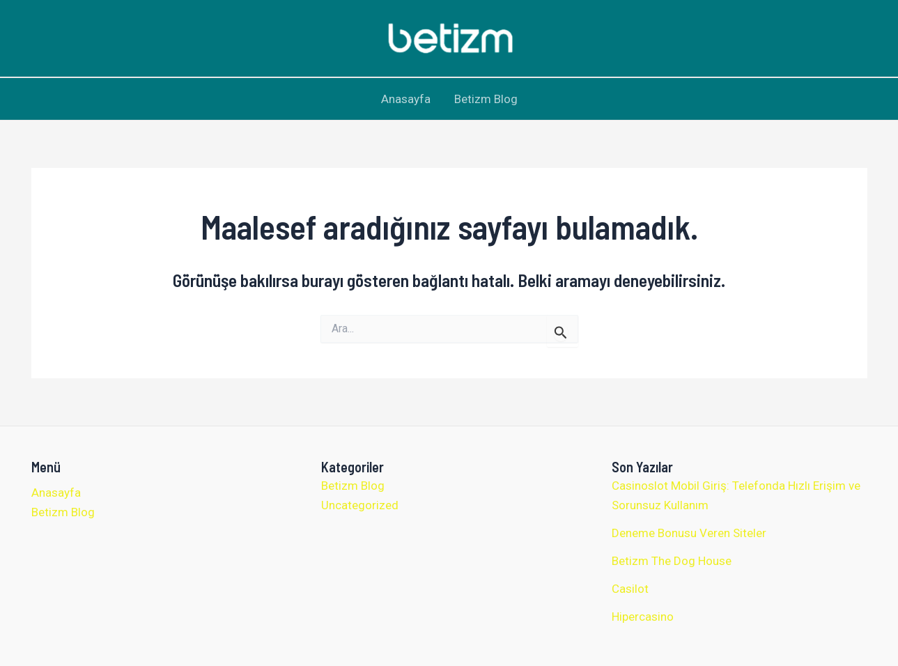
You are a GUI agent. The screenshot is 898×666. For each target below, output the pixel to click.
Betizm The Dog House (671, 561)
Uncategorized (359, 505)
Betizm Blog (486, 99)
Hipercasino (643, 617)
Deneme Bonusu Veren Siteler (689, 533)
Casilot (630, 589)
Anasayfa (406, 99)
